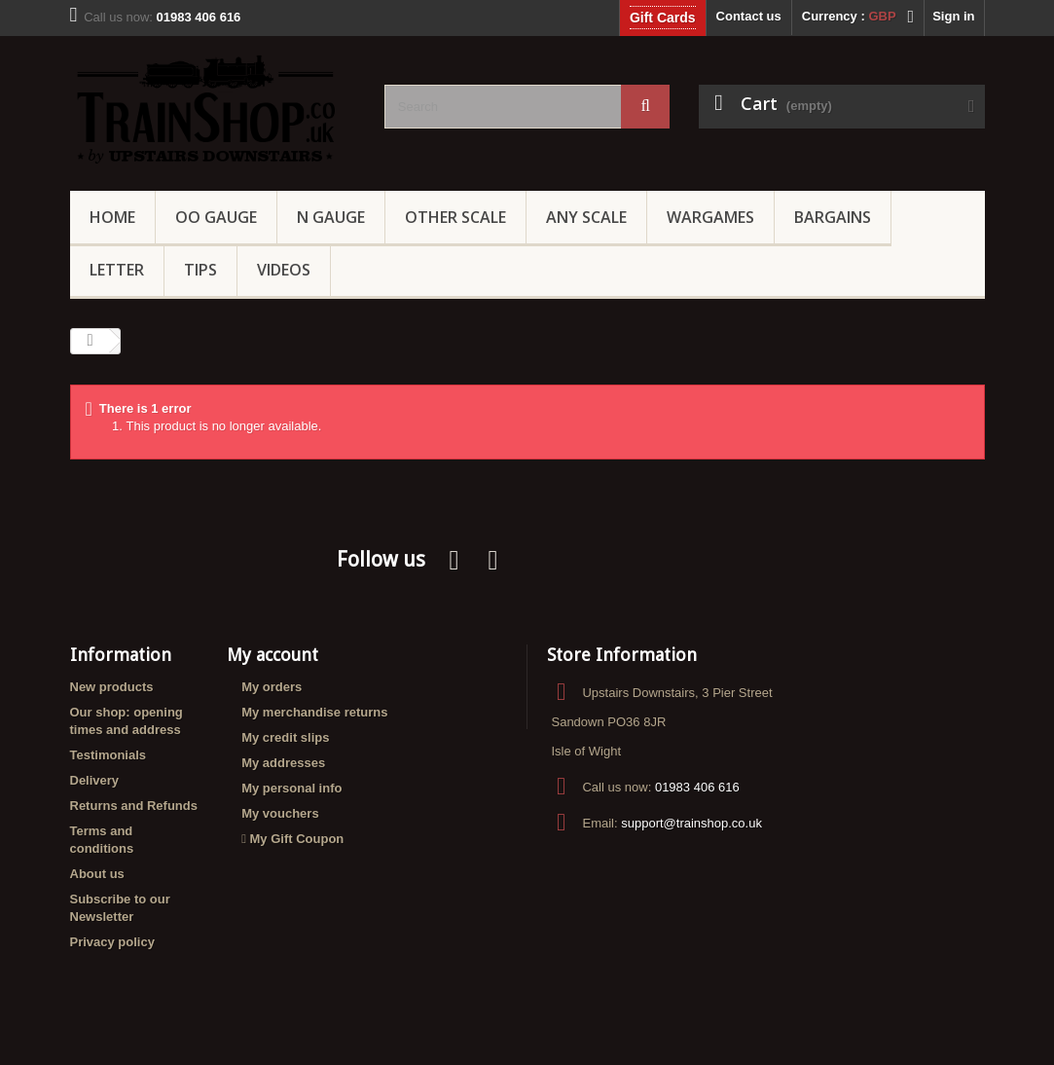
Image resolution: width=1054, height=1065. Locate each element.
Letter (117, 269)
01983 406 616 (697, 787)
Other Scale (455, 217)
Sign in (953, 16)
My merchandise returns (314, 712)
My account (272, 654)
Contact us (748, 16)
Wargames (710, 217)
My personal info (291, 788)
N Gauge (331, 217)
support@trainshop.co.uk (691, 823)
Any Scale (586, 217)
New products (112, 686)
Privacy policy (112, 942)
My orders (271, 686)
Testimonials (108, 755)
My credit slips (285, 737)
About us (97, 873)
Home (112, 217)
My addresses (283, 762)
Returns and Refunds (134, 805)
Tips (200, 269)
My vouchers (279, 813)
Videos (283, 269)
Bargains (832, 217)
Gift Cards (663, 17)
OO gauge (216, 217)
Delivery (95, 780)
